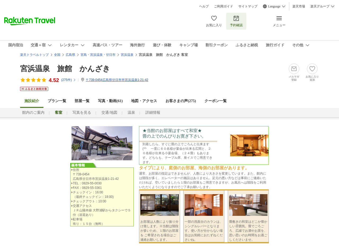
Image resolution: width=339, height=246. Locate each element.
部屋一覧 (82, 101)
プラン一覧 (57, 101)
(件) (68, 79)
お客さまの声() (181, 101)
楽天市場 (298, 6)
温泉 (131, 113)
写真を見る (82, 113)
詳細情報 (152, 113)
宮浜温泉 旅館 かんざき (65, 69)
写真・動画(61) (110, 101)
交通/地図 (109, 113)
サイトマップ (247, 6)
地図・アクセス (144, 101)
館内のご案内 (33, 113)
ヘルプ (204, 6)
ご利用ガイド (223, 6)
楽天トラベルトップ (34, 55)
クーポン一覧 (215, 101)
